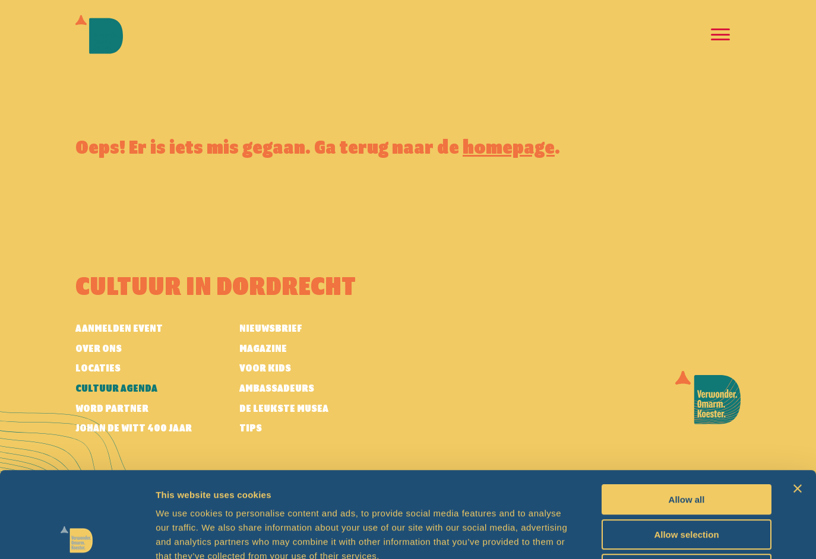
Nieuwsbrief (270, 328)
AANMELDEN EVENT (119, 328)
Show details (623, 536)
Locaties (98, 368)
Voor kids (265, 368)
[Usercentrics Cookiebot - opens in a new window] (77, 536)
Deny (687, 483)
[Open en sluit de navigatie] (720, 34)
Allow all (687, 414)
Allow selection (686, 449)
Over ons (98, 349)
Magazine (263, 349)
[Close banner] (797, 403)
